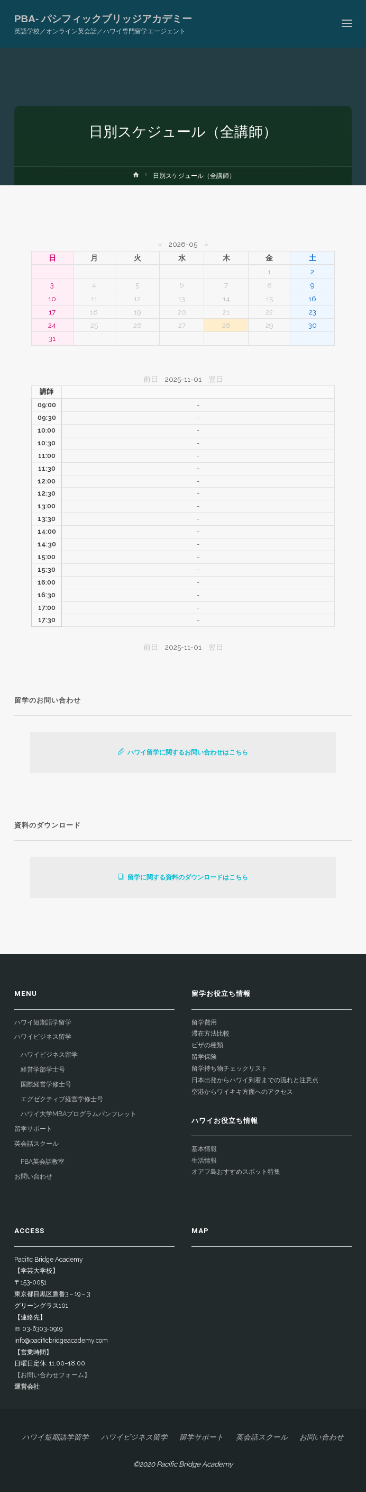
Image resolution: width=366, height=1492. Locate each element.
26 (137, 325)
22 (269, 312)
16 (312, 298)
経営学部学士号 (43, 1069)
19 (137, 312)
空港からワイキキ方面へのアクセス (242, 1091)
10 (52, 298)
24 (52, 325)
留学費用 (204, 1022)
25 (94, 325)
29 (269, 325)
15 (269, 298)
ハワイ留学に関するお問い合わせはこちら (183, 752)
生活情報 (204, 1160)
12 (137, 298)
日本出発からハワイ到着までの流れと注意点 (254, 1080)
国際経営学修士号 (46, 1084)
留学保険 (204, 1056)
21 (226, 312)
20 (182, 312)
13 (181, 298)
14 (226, 298)
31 (52, 338)
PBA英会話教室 (43, 1161)
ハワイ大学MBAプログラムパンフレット (78, 1114)
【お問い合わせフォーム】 (52, 1375)
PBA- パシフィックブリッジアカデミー (103, 18)
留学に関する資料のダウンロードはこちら (183, 877)
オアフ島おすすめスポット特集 (235, 1171)
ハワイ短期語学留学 (42, 1022)
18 (94, 312)
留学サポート (33, 1129)
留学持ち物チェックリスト (229, 1068)
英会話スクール (36, 1143)
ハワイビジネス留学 (42, 1036)
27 (182, 325)
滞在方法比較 (210, 1033)
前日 (150, 379)
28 (226, 325)
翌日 (215, 379)
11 (94, 298)
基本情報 (204, 1149)
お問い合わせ (33, 1176)
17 (52, 312)
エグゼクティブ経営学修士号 (62, 1099)
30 (312, 325)
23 (312, 312)
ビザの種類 (207, 1045)
